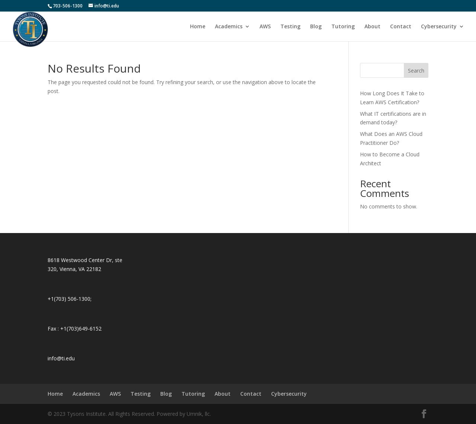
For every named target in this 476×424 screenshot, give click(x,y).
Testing (290, 27)
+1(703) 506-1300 (69, 298)
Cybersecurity (439, 27)
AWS (265, 27)
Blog (316, 27)
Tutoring (343, 27)
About (372, 27)
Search (416, 70)
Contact (400, 27)
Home (197, 27)
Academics (228, 27)
